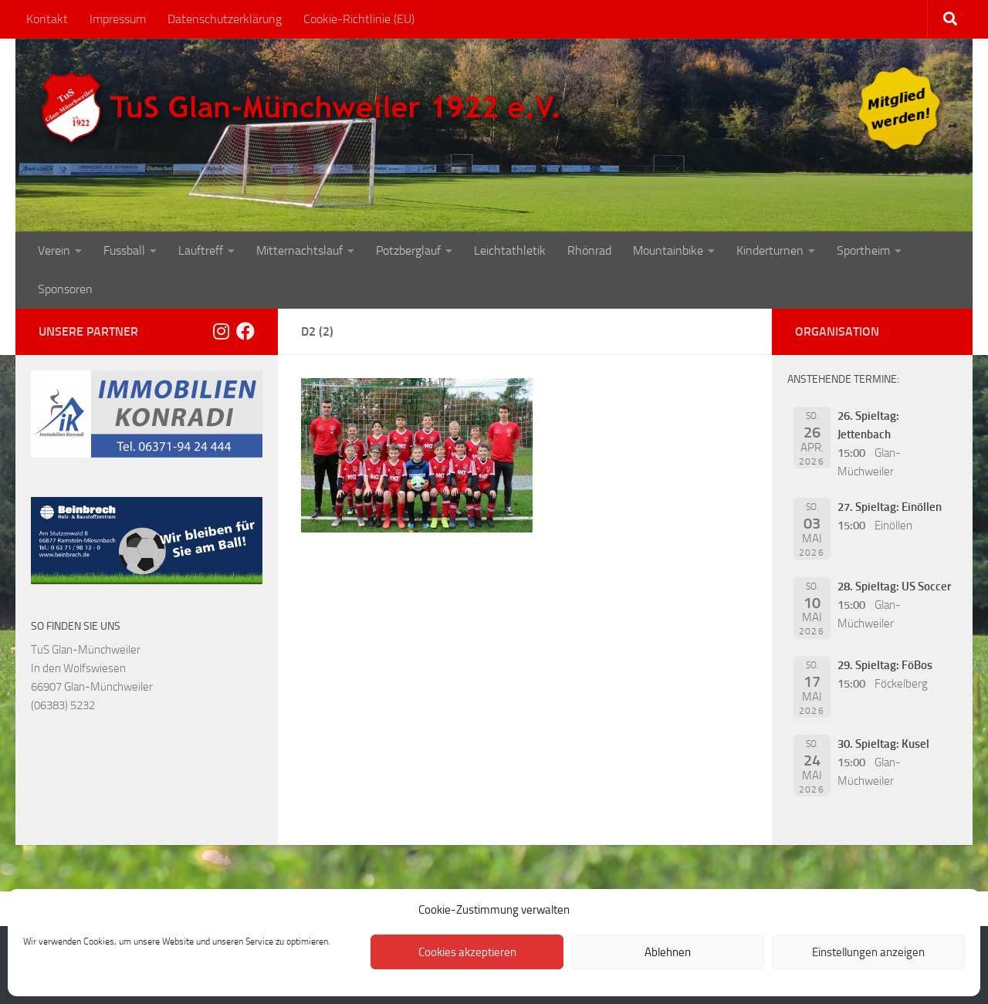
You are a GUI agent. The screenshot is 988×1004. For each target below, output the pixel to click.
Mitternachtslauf (299, 250)
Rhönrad (589, 250)
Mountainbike (668, 250)
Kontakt (47, 19)
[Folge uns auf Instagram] (220, 331)
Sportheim (863, 250)
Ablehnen (668, 952)
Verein (54, 250)
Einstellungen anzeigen (868, 952)
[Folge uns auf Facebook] (245, 331)
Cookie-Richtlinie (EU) (358, 19)
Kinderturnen (770, 250)
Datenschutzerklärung (224, 19)
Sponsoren (65, 289)
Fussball (124, 250)
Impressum (118, 19)
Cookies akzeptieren (467, 952)
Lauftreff (200, 250)
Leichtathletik (510, 250)
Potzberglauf (408, 250)
